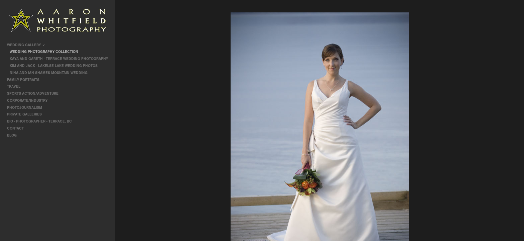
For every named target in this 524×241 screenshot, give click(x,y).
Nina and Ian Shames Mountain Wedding (49, 73)
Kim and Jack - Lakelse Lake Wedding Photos (54, 66)
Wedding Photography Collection (44, 52)
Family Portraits (25, 80)
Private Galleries (24, 114)
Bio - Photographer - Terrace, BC (39, 121)
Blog (12, 135)
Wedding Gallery (26, 45)
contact (15, 128)
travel (16, 86)
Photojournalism (27, 107)
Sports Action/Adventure (35, 93)
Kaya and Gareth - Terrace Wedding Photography (59, 59)
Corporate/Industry (29, 100)
